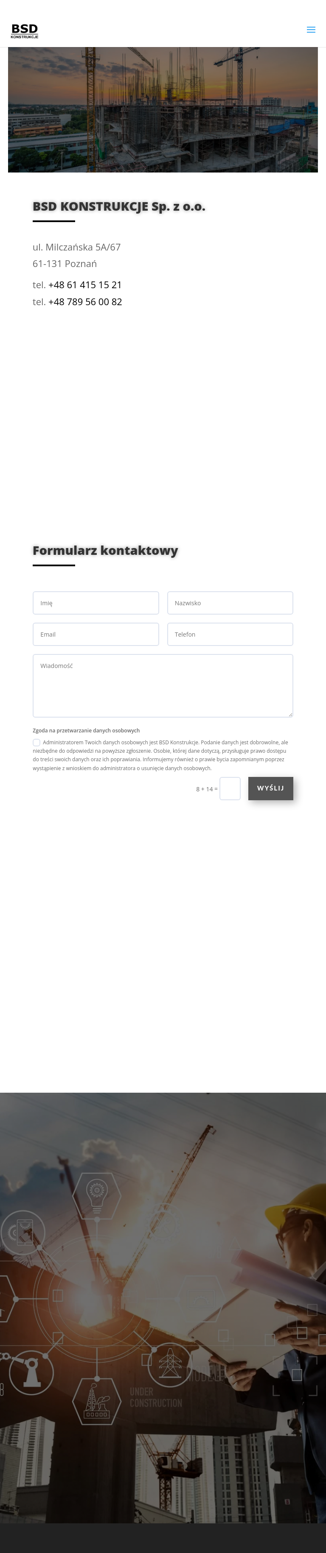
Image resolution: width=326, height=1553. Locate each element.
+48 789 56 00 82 (85, 301)
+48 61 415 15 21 (85, 284)
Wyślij (270, 788)
